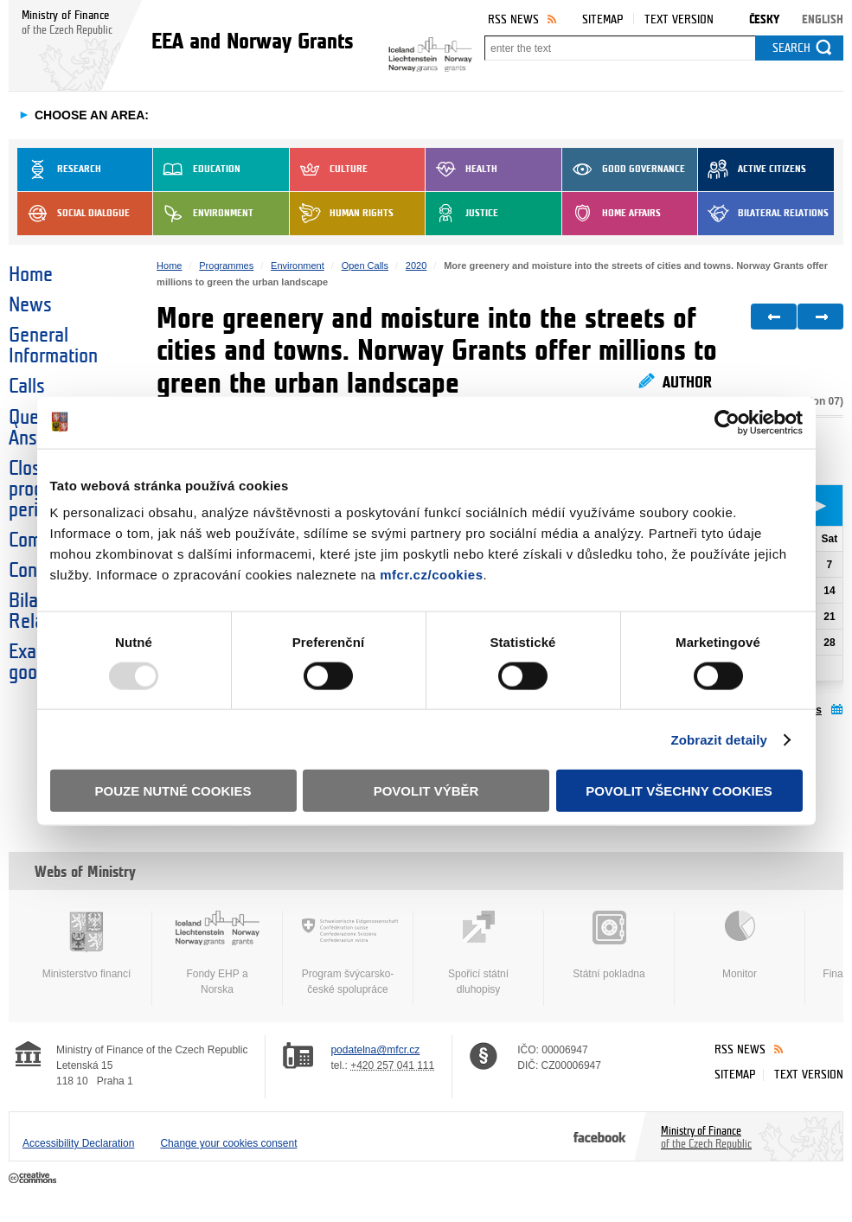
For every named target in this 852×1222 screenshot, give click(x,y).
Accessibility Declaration (78, 1143)
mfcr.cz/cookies (431, 574)
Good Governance (623, 169)
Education (196, 169)
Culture (329, 169)
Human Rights (342, 213)
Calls (27, 386)
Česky (764, 19)
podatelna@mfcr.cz (375, 1050)
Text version (679, 19)
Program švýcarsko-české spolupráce (347, 953)
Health (461, 169)
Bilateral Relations (763, 213)
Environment (203, 213)
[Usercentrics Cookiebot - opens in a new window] (727, 422)
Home (31, 275)
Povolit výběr (426, 791)
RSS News (513, 19)
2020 (416, 265)
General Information (53, 346)
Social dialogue (73, 213)
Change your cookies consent (228, 1143)
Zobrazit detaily (718, 739)
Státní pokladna (609, 945)
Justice (462, 213)
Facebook (599, 1136)
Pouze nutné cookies (173, 791)
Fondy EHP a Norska (217, 953)
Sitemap (602, 19)
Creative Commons (34, 1178)
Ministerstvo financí (86, 945)
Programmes (226, 265)
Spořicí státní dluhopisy (478, 953)
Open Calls (365, 265)
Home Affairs (611, 213)
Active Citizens (752, 169)
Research (59, 169)
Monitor (739, 945)
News (30, 305)
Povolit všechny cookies (679, 791)
